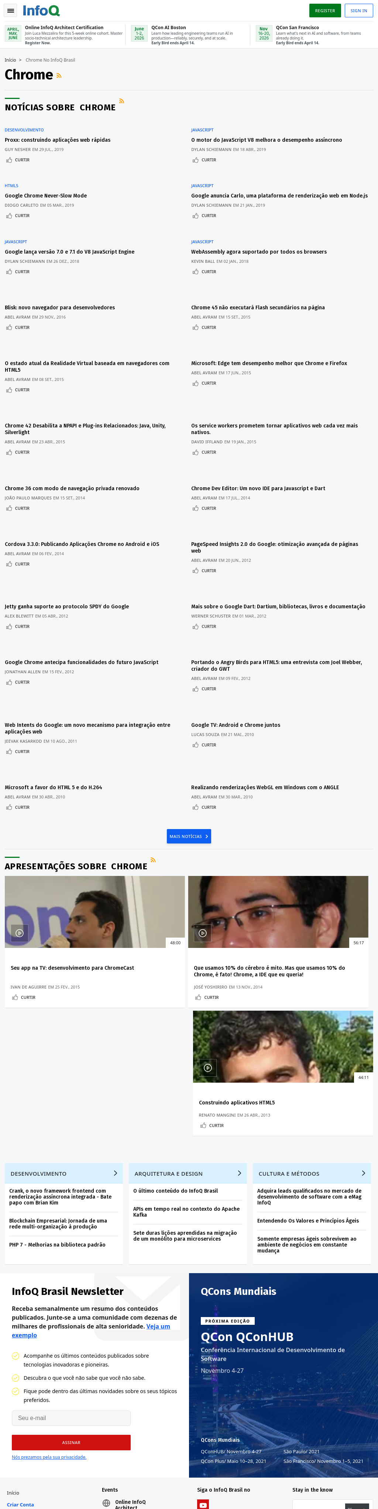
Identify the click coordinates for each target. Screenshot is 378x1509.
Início (13, 59)
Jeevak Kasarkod (26, 663)
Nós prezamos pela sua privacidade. (49, 1257)
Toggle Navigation (14, 9)
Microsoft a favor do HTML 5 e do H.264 (56, 701)
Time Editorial (25, 1379)
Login (17, 1319)
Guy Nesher (20, 144)
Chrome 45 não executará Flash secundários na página (262, 283)
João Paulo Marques (30, 447)
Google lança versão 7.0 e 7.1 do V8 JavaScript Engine (72, 236)
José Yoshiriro (152, 904)
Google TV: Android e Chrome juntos (239, 647)
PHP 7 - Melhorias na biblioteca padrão (60, 1042)
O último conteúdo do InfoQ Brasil (178, 988)
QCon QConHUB (247, 1137)
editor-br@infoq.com (193, 1474)
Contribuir (21, 1367)
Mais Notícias (186, 746)
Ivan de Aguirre (31, 904)
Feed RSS (62, 74)
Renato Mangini (278, 904)
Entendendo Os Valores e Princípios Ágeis (310, 1018)
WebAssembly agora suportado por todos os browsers (262, 236)
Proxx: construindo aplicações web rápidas (60, 135)
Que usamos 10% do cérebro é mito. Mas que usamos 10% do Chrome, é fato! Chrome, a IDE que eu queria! (186, 885)
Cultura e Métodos (291, 971)
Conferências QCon (24, 1337)
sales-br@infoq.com (110, 1474)
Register (322, 8)
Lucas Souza (209, 656)
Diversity (19, 1426)
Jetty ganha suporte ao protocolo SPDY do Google (69, 539)
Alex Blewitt (21, 548)
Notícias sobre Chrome (62, 107)
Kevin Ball (207, 245)
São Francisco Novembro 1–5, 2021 (324, 1261)
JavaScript (206, 124)
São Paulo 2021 (302, 1251)
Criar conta (23, 1307)
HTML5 (14, 172)
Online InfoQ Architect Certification (132, 1311)
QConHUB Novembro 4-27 (231, 1251)
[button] (67, 1243)
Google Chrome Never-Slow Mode (48, 182)
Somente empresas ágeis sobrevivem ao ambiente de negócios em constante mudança (309, 1042)
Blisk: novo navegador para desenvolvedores (62, 283)
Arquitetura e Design (171, 971)
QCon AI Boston (135, 1344)
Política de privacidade (278, 1485)
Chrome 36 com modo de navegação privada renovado (74, 438)
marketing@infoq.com (31, 1494)
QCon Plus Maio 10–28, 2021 (234, 1261)
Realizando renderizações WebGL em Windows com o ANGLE (269, 701)
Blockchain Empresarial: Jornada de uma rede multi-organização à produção (61, 1021)
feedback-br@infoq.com (33, 1474)
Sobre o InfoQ (26, 1391)
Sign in (356, 8)
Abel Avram (20, 292)
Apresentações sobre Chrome (78, 777)
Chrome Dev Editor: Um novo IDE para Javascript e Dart (262, 438)
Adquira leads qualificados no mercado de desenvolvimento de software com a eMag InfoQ (312, 994)
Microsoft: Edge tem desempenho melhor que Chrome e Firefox (273, 330)
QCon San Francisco (141, 1361)
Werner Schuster (214, 555)
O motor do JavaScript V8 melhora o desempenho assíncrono (270, 135)
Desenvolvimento (27, 124)
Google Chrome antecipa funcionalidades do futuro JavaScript (84, 593)
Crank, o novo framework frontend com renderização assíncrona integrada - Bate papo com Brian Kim (63, 994)
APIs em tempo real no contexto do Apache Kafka (189, 1009)
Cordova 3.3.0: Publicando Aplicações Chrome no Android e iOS (84, 485)
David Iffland (210, 400)
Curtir (25, 154)
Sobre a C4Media (19, 1408)
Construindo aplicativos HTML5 (298, 879)
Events (17, 1355)
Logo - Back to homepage (44, 8)
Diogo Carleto (24, 191)
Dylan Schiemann (215, 144)
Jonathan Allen (25, 602)
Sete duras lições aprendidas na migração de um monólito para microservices (188, 1033)
